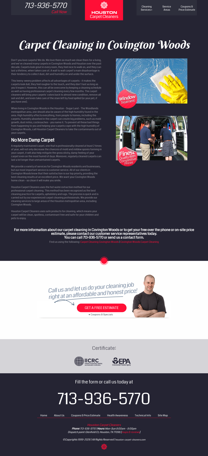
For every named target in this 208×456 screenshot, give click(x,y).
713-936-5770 (104, 399)
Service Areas (166, 8)
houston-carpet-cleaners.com (130, 439)
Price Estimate (187, 8)
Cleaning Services (146, 8)
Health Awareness (117, 415)
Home (43, 415)
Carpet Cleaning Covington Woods (99, 242)
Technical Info (143, 415)
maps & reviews (131, 432)
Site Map (163, 415)
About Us (59, 415)
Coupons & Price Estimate (85, 415)
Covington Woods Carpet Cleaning (139, 242)
